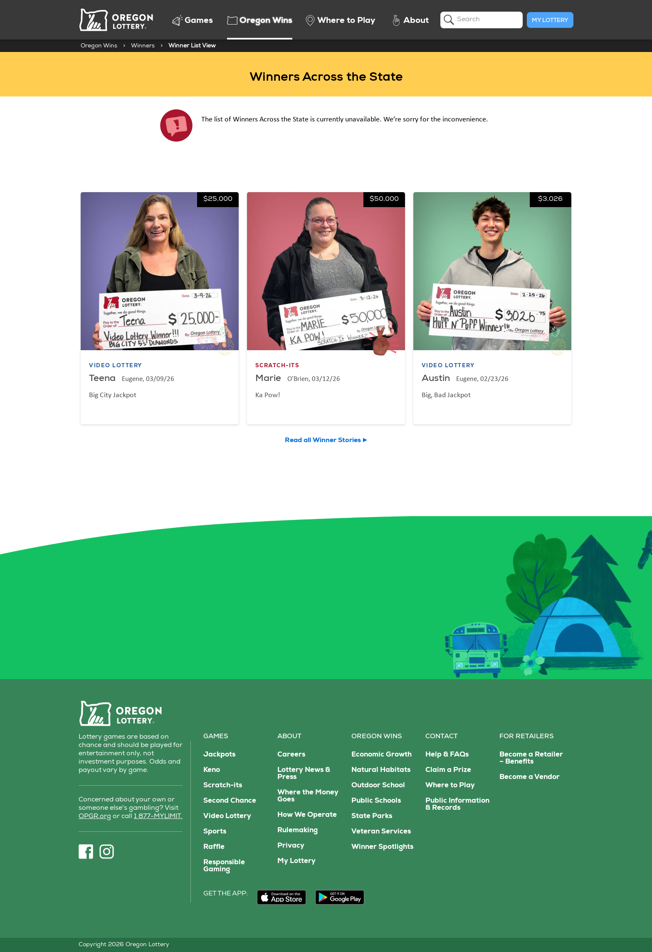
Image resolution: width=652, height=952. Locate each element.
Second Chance (229, 801)
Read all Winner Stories (323, 441)
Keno (211, 770)
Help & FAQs (447, 755)
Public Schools (376, 801)
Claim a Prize (448, 770)
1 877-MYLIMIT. (158, 817)
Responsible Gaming (224, 866)
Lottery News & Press (303, 774)
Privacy (290, 846)
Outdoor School (378, 785)
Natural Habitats (380, 770)
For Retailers (526, 737)
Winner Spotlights (382, 847)
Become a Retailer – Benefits (531, 759)
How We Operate (307, 815)
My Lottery (550, 21)
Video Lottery (227, 816)
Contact (441, 737)
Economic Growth (381, 755)
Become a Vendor (529, 777)
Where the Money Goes (307, 796)
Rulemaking (297, 830)
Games (215, 737)
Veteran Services (381, 832)
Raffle (214, 847)
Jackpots (219, 755)
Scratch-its (222, 785)
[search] (481, 20)
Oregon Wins (99, 46)
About (289, 737)
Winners (143, 46)
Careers (291, 755)
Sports (214, 832)
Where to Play (450, 785)
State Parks (371, 816)
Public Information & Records (457, 805)
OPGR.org (95, 817)
